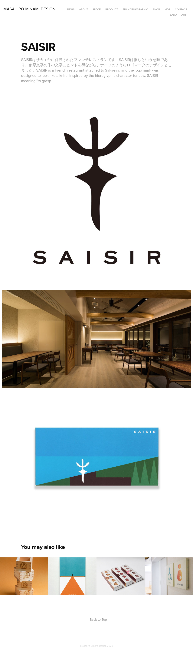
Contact (181, 9)
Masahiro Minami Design (29, 9)
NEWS (70, 9)
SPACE (97, 9)
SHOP (156, 9)
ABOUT (83, 9)
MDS (167, 9)
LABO (173, 15)
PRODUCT (111, 9)
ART (183, 15)
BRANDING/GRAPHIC (135, 9)
